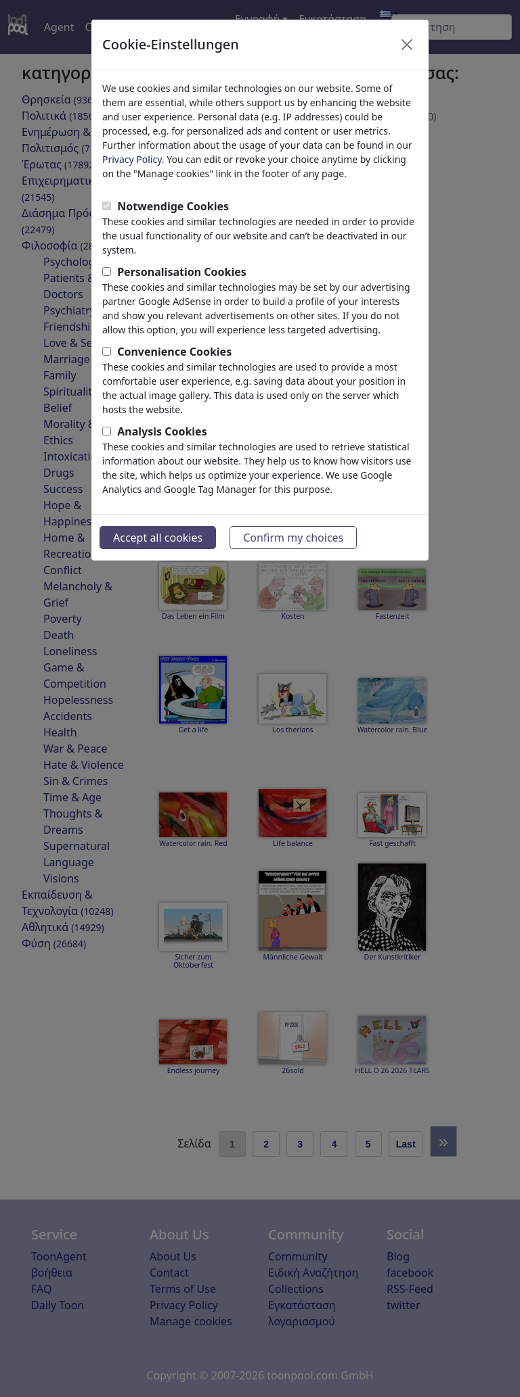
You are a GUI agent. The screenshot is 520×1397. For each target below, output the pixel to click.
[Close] (407, 44)
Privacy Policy (132, 159)
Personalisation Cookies (181, 271)
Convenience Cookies (174, 351)
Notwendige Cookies (173, 206)
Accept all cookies (157, 537)
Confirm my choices (293, 537)
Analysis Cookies (162, 431)
